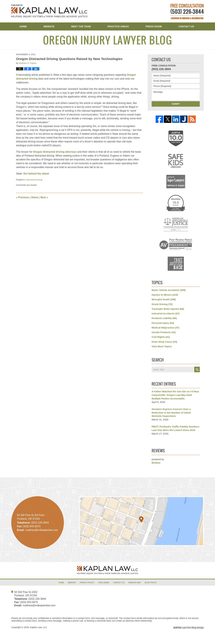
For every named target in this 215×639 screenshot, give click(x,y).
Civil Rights (161, 337)
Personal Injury (163, 323)
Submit (176, 104)
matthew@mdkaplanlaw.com (39, 605)
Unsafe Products (164, 332)
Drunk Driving (162, 304)
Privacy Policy (87, 583)
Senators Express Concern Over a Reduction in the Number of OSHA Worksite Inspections (171, 412)
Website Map (135, 583)
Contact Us (186, 26)
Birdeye (156, 462)
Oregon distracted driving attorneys (55, 151)
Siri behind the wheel (36, 173)
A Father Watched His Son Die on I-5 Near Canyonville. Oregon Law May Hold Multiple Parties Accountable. (175, 395)
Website (48, 26)
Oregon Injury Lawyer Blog (49, 11)
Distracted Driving (34, 180)
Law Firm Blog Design (188, 627)
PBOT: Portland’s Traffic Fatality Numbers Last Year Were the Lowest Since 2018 (175, 428)
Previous (22, 197)
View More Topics (162, 346)
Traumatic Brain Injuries (168, 308)
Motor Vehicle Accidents (169, 290)
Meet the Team (81, 26)
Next (44, 197)
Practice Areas (118, 26)
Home (23, 26)
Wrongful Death (164, 299)
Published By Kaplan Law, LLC (187, 11)
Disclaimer (103, 583)
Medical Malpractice (165, 327)
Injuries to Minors (165, 294)
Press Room (154, 26)
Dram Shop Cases (164, 341)
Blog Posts (150, 583)
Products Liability (164, 318)
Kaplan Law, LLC (38, 627)
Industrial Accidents (166, 313)
